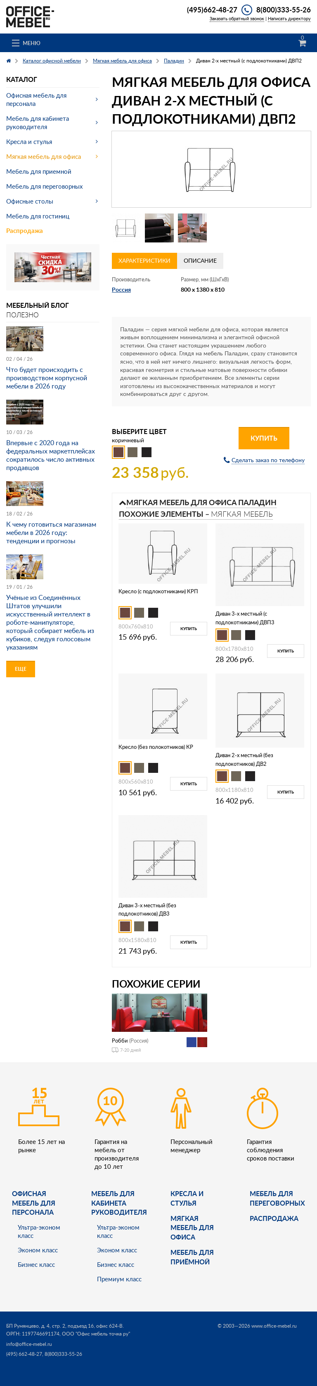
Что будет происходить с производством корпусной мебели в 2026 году (46, 378)
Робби (120, 1040)
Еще (20, 668)
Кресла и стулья (29, 141)
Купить (264, 438)
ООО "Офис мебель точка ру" (96, 1333)
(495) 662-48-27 (24, 1353)
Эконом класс (38, 1250)
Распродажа (24, 230)
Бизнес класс (36, 1264)
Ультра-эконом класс (39, 1231)
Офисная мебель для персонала (36, 99)
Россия (121, 289)
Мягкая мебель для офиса (43, 156)
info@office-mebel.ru (29, 1344)
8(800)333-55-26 (283, 9)
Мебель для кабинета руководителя (37, 122)
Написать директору (289, 18)
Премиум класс (119, 1279)
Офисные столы (29, 201)
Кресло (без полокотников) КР (155, 747)
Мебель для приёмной (192, 1256)
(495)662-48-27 (212, 9)
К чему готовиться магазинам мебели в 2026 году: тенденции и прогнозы (51, 532)
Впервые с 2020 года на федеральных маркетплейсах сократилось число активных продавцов (50, 455)
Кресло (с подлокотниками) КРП (158, 591)
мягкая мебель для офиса (192, 1227)
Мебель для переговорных (44, 186)
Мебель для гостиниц (37, 216)
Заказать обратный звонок (237, 18)
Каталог (21, 79)
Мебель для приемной (38, 171)
